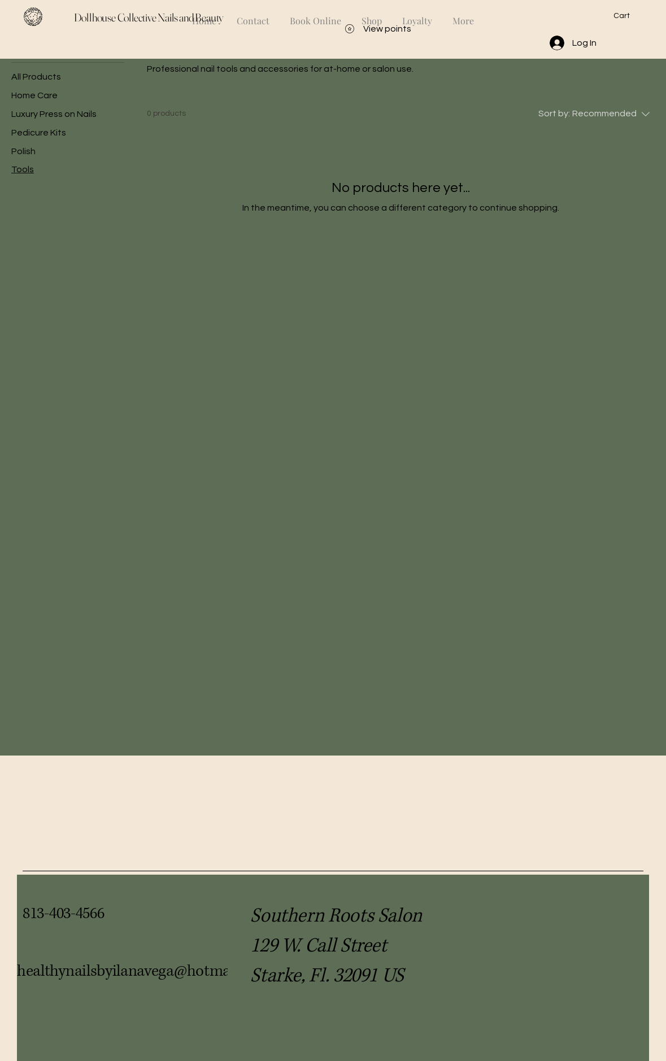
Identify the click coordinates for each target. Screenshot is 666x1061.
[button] (628, 15)
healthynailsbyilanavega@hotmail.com (144, 970)
